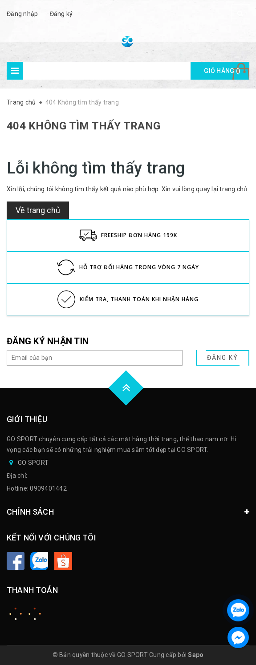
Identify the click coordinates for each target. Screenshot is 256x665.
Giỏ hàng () (222, 70)
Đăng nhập (22, 13)
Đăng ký (61, 13)
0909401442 (48, 488)
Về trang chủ (38, 210)
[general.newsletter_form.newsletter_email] (95, 358)
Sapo (195, 654)
